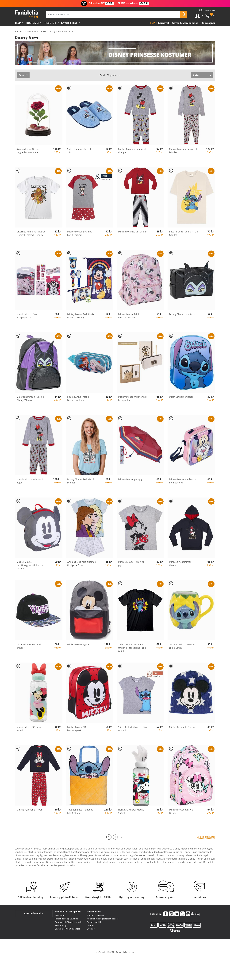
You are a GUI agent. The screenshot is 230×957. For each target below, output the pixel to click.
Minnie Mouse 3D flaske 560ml (29, 728)
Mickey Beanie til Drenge (182, 727)
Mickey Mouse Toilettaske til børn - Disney (81, 316)
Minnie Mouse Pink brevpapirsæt (26, 316)
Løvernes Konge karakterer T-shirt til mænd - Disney (30, 233)
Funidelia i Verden (95, 915)
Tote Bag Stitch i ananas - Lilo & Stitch (80, 811)
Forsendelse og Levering (66, 918)
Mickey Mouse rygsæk (79, 644)
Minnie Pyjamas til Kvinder (132, 231)
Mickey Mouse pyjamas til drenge (132, 150)
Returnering (60, 925)
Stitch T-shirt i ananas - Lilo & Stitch (183, 233)
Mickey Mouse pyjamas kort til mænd (79, 233)
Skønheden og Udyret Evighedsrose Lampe (27, 150)
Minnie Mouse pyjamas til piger (30, 481)
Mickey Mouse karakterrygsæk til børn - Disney (29, 565)
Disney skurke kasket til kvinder (28, 646)
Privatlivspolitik (94, 922)
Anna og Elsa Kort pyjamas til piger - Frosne (81, 563)
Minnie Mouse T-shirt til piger (131, 563)
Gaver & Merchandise (36, 31)
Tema (18, 22)
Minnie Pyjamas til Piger (29, 809)
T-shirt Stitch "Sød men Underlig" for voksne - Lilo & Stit (132, 648)
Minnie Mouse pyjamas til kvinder (183, 150)
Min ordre (59, 915)
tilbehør (50, 22)
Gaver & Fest (69, 22)
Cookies (90, 925)
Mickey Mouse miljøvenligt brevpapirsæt (132, 398)
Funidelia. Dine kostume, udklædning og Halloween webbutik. (26, 14)
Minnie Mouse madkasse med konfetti (182, 481)
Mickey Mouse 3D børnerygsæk (76, 728)
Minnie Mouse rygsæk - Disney (181, 811)
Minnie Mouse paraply (130, 479)
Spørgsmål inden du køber (67, 928)
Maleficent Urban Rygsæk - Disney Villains (30, 398)
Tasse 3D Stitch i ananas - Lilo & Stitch (182, 646)
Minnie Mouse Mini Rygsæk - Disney (128, 316)
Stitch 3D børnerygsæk (181, 396)
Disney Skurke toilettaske (182, 314)
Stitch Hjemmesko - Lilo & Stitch (80, 150)
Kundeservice (33, 913)
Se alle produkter (206, 836)
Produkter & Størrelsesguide (68, 922)
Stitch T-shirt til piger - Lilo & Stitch (132, 728)
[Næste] (121, 837)
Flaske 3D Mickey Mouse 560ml (131, 811)
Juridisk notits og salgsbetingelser (102, 918)
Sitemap (91, 928)
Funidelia (19, 31)
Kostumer (32, 22)
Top (152, 22)
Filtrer (22, 75)
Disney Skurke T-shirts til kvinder (80, 481)
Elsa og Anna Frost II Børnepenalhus (78, 398)
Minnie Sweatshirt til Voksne (180, 563)
